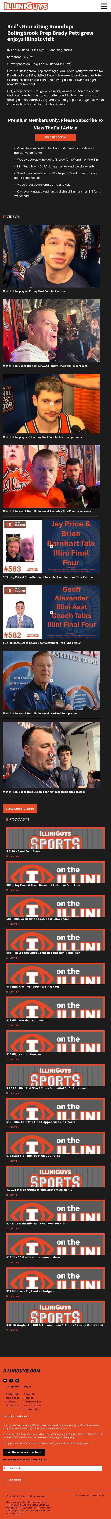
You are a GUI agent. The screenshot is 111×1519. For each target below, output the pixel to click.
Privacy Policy (32, 1402)
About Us (29, 1394)
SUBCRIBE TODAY (56, 137)
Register (29, 1398)
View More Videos (20, 809)
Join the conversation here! (24, 1452)
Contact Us (31, 1409)
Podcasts (12, 1405)
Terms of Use (32, 1405)
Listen (15, 856)
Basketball (12, 1398)
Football (11, 1402)
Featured (12, 1394)
